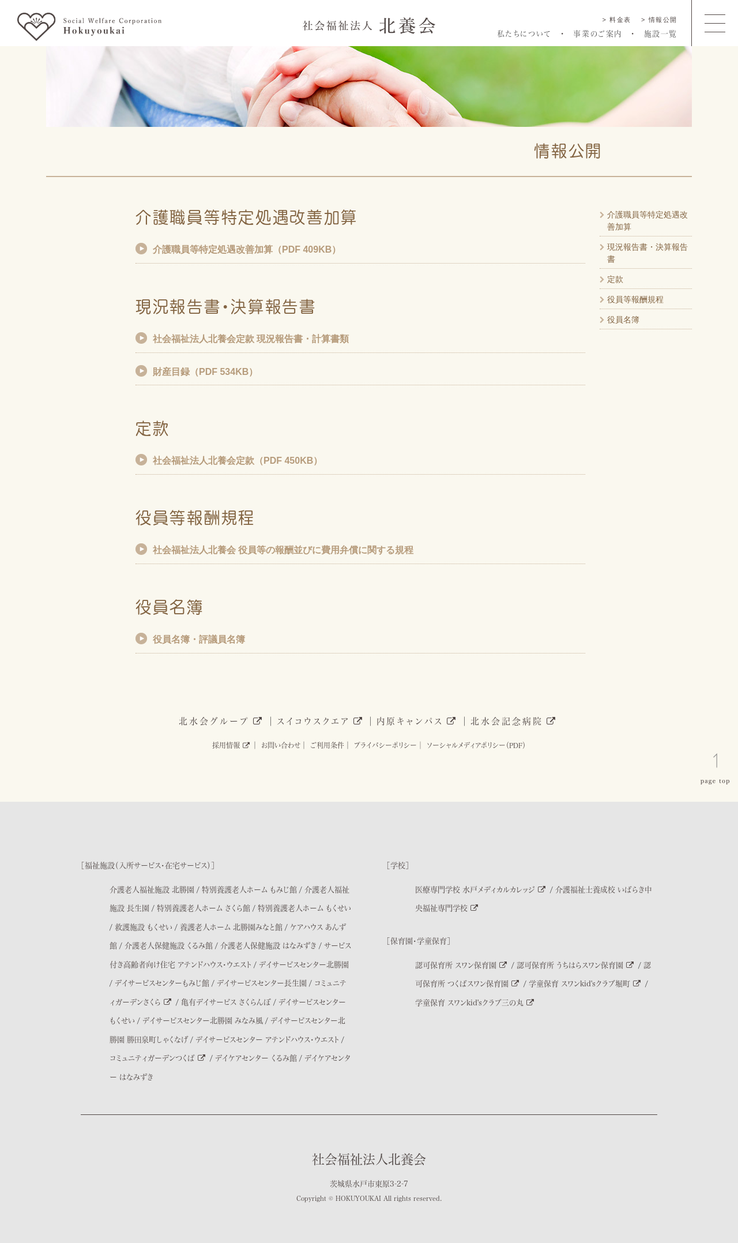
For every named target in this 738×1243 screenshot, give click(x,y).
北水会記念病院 (513, 721)
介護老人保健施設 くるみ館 (169, 945)
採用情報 (231, 745)
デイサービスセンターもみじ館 (162, 982)
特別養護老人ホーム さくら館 (203, 907)
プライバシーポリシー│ (389, 745)
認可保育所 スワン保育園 (461, 964)
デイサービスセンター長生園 (262, 982)
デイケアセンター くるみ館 (256, 1057)
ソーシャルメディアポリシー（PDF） (476, 745)
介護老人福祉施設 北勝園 (152, 889)
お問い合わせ (280, 745)
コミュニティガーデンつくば (157, 1057)
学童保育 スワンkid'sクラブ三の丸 (474, 1002)
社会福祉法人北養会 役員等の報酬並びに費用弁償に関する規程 (283, 550)
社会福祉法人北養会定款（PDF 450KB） (237, 460)
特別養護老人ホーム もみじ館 (249, 889)
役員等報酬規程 (635, 299)
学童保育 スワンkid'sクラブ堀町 (585, 983)
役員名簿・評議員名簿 (199, 639)
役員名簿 (623, 319)
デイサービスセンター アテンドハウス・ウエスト (267, 1039)
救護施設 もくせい (143, 926)
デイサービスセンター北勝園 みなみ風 (202, 1020)
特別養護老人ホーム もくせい (304, 907)
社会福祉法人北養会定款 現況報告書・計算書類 (251, 339)
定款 (615, 279)
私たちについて (524, 33)
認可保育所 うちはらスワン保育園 (575, 964)
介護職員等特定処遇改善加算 (647, 220)
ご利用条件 (327, 745)
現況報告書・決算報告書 (647, 253)
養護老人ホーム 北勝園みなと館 (231, 926)
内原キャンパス (416, 721)
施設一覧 (660, 33)
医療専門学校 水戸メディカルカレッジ (480, 889)
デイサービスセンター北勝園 (304, 964)
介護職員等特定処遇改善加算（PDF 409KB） (247, 249)
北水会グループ (221, 721)
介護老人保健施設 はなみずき (268, 945)
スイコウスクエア (320, 721)
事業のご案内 (597, 33)
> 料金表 (617, 19)
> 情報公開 (659, 19)
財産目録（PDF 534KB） (205, 372)
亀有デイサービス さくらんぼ (226, 1001)
